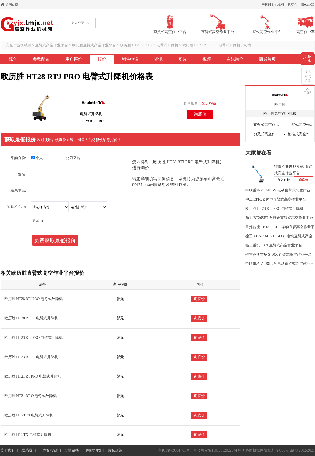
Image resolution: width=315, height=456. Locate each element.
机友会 (292, 4)
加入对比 (284, 180)
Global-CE (308, 4)
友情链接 (71, 450)
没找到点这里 (308, 76)
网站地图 (93, 450)
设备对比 (308, 59)
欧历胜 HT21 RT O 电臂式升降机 (30, 396)
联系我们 (28, 450)
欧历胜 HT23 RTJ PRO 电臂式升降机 (33, 338)
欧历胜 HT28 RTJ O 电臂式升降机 (31, 318)
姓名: (22, 174)
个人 (37, 158)
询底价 (200, 114)
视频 (206, 59)
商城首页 (267, 59)
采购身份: (18, 158)
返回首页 (11, 5)
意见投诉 (50, 450)
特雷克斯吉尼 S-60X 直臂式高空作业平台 (278, 254)
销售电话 (130, 59)
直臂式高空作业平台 (51, 45)
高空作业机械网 (27, 24)
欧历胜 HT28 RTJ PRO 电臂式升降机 (149, 45)
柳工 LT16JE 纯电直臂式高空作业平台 (275, 199)
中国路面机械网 (273, 4)
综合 (13, 59)
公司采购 (71, 158)
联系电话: (18, 190)
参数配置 (41, 59)
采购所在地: (16, 207)
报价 (102, 59)
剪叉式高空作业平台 (266, 134)
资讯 (158, 59)
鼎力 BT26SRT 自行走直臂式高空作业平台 (279, 218)
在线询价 (234, 59)
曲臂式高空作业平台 (301, 125)
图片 (182, 59)
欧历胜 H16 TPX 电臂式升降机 (28, 415)
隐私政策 (115, 450)
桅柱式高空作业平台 (301, 134)
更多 (36, 221)
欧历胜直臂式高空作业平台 (94, 45)
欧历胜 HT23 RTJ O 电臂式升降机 (31, 357)
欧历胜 (279, 105)
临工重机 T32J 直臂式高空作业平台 (273, 245)
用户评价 (73, 59)
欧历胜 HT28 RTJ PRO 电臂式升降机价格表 (216, 45)
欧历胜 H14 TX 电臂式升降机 (27, 435)
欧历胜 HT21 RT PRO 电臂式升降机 (32, 376)
